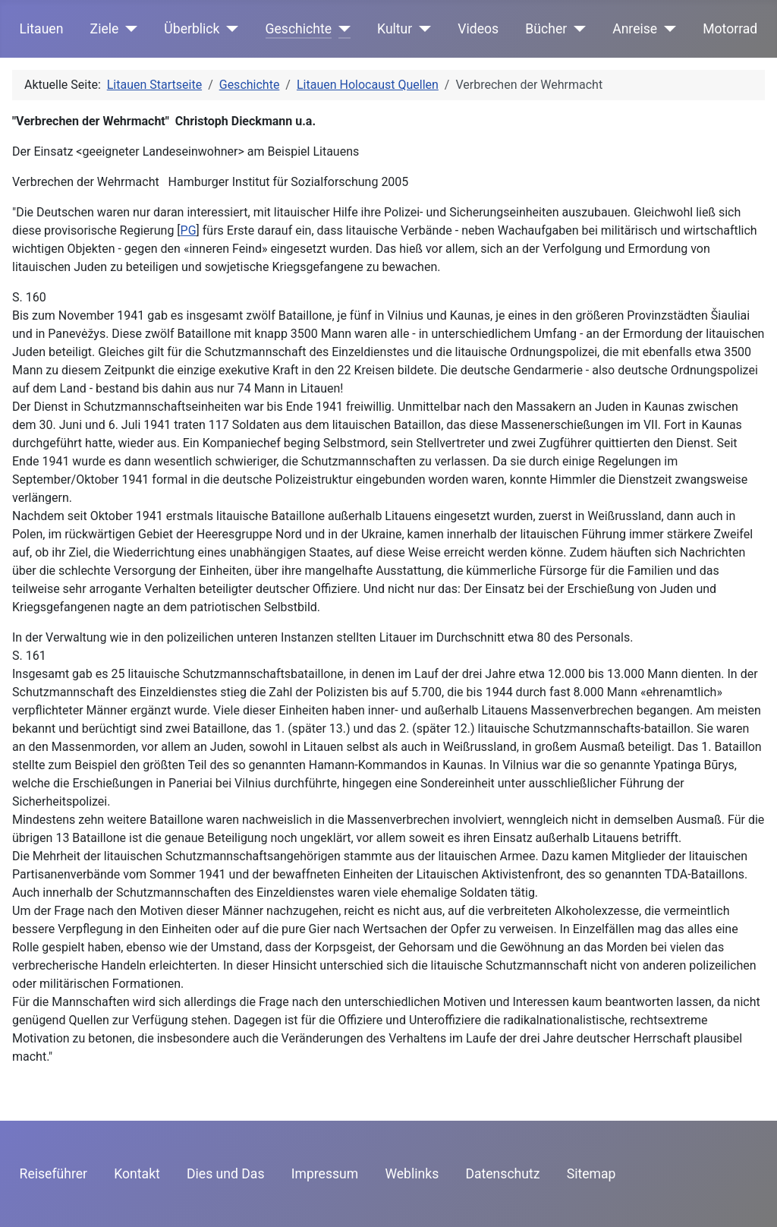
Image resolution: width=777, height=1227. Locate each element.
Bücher (546, 28)
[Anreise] (666, 29)
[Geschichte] (341, 29)
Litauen (42, 28)
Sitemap (591, 1173)
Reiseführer (53, 1173)
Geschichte (299, 28)
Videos (478, 28)
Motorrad (730, 28)
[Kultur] (421, 29)
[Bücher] (576, 29)
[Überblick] (229, 29)
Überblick (191, 28)
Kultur (394, 28)
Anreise (634, 28)
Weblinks (412, 1173)
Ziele (104, 28)
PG (189, 230)
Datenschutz (502, 1173)
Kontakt (137, 1173)
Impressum (325, 1173)
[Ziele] (127, 29)
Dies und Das (226, 1173)
